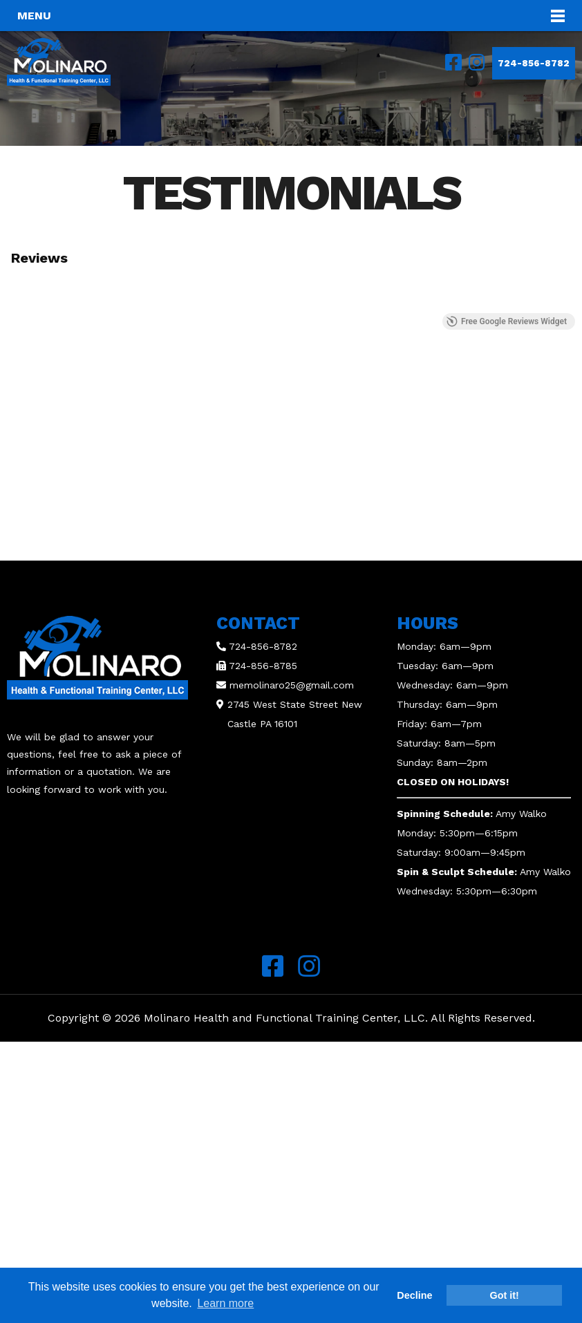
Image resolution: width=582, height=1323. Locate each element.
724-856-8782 (534, 63)
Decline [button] (414, 1295)
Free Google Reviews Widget (507, 321)
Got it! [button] (504, 1295)
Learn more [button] (225, 1303)
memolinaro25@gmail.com (291, 685)
